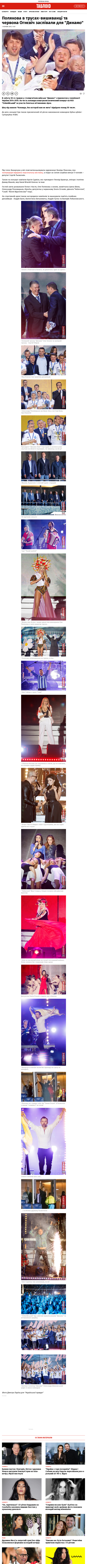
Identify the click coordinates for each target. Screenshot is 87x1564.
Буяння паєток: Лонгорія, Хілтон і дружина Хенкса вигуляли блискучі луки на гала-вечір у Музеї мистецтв (21, 1471)
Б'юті (25, 12)
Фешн (20, 12)
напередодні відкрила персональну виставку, (22, 172)
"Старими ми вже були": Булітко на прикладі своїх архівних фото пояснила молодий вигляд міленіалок (64, 1507)
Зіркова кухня (34, 12)
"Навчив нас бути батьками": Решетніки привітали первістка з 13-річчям (64, 1541)
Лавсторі (44, 12)
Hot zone (52, 12)
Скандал (13, 12)
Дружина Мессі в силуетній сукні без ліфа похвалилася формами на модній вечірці (21, 1541)
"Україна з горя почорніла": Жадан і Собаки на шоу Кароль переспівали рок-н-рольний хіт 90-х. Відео (65, 1471)
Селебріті (5, 12)
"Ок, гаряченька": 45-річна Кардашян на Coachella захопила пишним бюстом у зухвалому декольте (20, 1507)
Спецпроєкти (62, 12)
